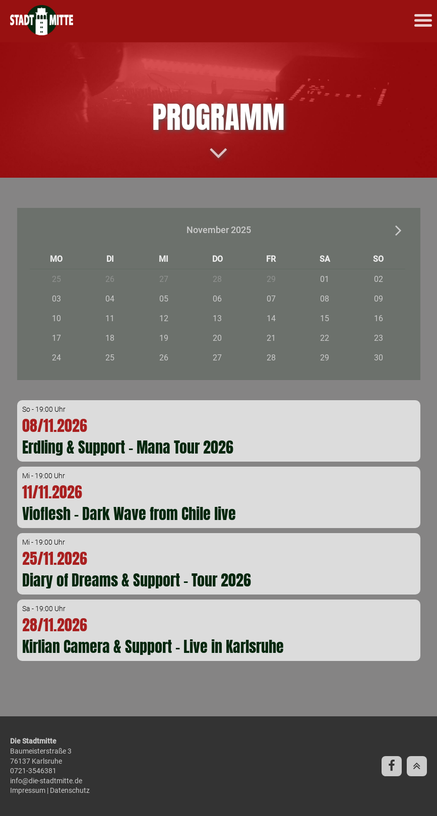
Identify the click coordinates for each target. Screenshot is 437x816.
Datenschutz (70, 790)
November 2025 (218, 230)
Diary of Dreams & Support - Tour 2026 (136, 580)
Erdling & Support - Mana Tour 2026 (127, 447)
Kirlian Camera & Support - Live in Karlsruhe (153, 646)
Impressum (27, 790)
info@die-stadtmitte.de (46, 781)
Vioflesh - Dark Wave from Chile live (129, 513)
